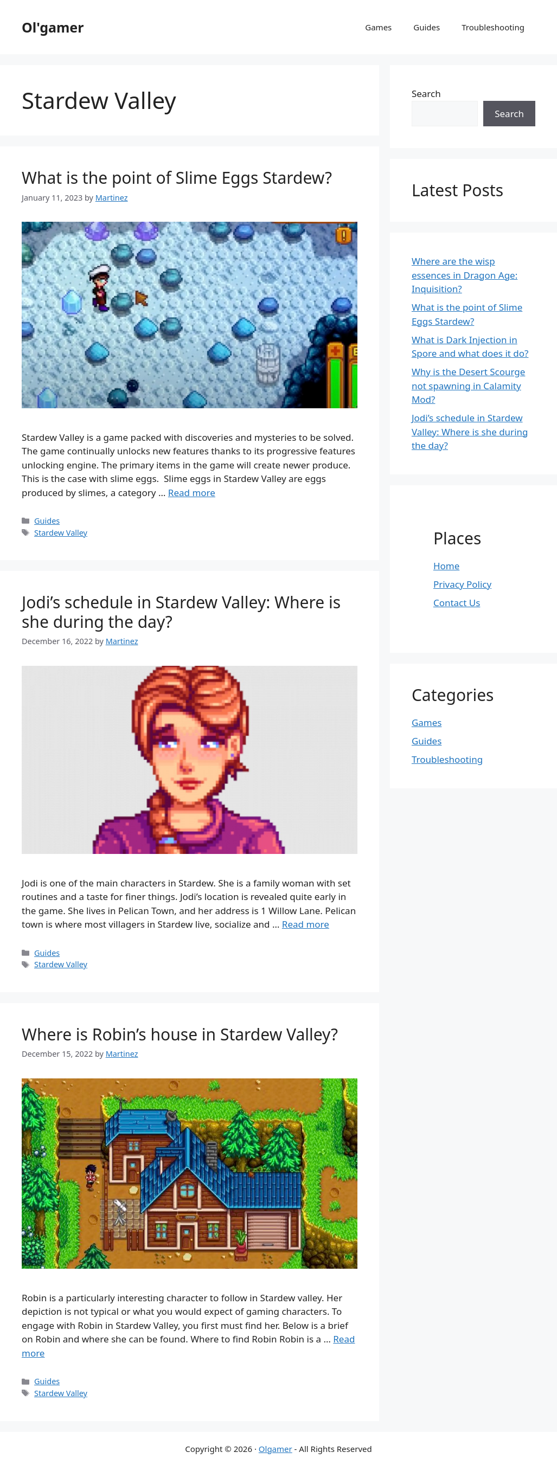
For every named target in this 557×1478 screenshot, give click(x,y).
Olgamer (275, 1448)
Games (378, 27)
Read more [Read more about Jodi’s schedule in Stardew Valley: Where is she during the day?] (305, 924)
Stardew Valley (60, 533)
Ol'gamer (53, 27)
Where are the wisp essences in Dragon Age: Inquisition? (464, 275)
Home (446, 566)
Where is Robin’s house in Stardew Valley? (180, 1034)
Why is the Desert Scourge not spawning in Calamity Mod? (469, 385)
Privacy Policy (462, 584)
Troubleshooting (493, 27)
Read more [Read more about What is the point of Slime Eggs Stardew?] (191, 492)
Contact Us (457, 602)
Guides (426, 27)
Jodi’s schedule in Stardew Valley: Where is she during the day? (181, 612)
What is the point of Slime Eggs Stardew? (177, 177)
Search (426, 93)
